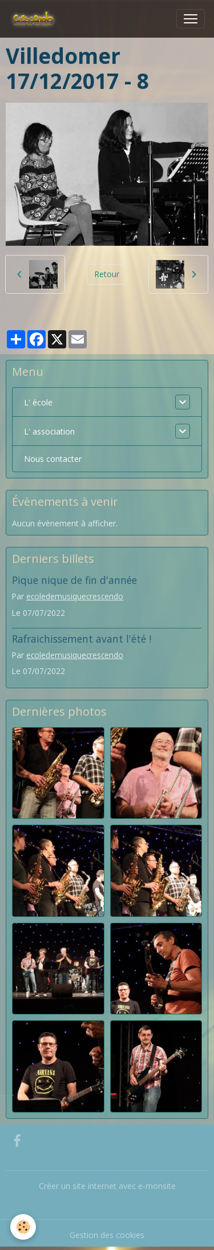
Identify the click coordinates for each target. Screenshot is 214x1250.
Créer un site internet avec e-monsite (107, 1185)
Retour (106, 274)
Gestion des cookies (107, 1234)
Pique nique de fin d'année (74, 580)
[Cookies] (23, 1227)
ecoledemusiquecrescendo (74, 596)
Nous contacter (53, 458)
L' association (49, 431)
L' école (38, 402)
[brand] (35, 19)
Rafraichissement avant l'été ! (81, 639)
